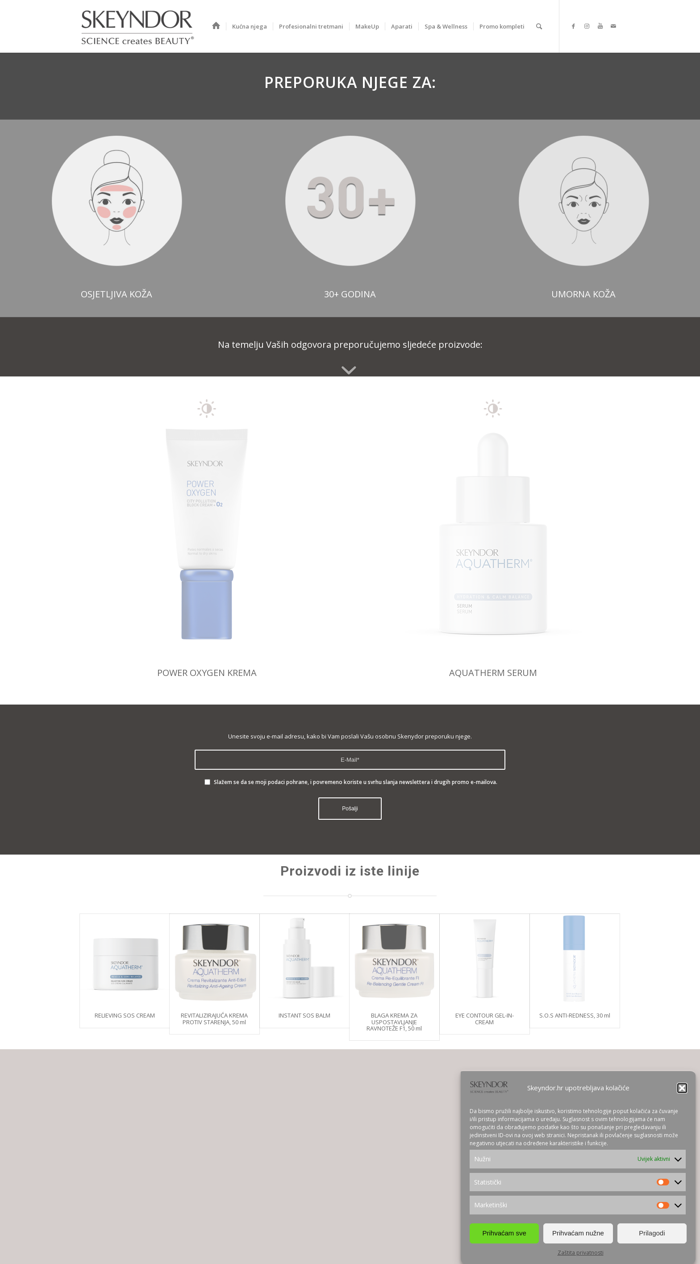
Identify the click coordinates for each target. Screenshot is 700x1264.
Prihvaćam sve (504, 1233)
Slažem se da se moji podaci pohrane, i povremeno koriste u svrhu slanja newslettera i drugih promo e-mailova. (355, 782)
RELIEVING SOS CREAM (125, 1015)
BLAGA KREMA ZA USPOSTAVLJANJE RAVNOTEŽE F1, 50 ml (394, 1021)
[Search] (539, 26)
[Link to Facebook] (573, 26)
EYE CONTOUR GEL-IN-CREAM (484, 1018)
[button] (682, 1088)
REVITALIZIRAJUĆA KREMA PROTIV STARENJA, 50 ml (214, 1018)
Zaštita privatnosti (581, 1252)
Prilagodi (652, 1233)
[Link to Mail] (613, 26)
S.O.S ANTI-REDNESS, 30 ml (574, 1015)
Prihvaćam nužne (578, 1233)
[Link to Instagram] (586, 26)
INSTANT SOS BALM (304, 1015)
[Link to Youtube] (600, 26)
